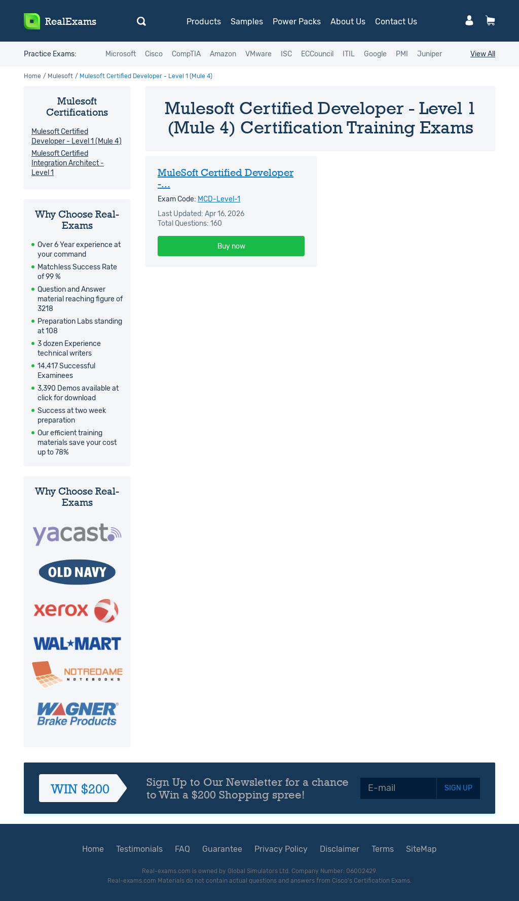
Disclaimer (339, 849)
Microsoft (120, 54)
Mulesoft (60, 76)
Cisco (154, 54)
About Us (347, 21)
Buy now (231, 246)
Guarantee (222, 849)
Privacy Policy (281, 849)
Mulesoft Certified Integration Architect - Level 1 (67, 163)
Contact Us (396, 21)
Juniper (429, 54)
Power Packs (297, 21)
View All (482, 54)
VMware (258, 54)
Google (375, 54)
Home (32, 76)
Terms (383, 849)
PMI (402, 54)
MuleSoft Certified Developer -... (225, 178)
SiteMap (421, 849)
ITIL (349, 54)
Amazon (223, 54)
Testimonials (139, 849)
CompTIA (186, 54)
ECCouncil (317, 54)
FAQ (182, 849)
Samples (247, 21)
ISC (286, 54)
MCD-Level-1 (219, 199)
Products (204, 21)
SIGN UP (458, 788)
